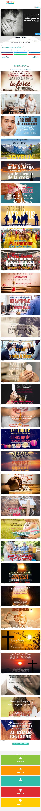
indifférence (4, 47)
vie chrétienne (18, 47)
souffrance (11, 47)
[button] (39, 2)
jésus (8, 47)
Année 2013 (38, 7)
